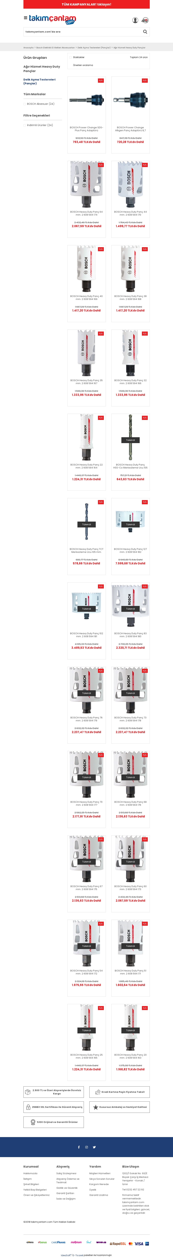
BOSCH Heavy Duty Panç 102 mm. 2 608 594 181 (86, 635)
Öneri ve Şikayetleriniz (36, 1195)
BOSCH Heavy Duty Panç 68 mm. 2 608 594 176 (130, 803)
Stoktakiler (78, 57)
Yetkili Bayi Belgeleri (35, 1189)
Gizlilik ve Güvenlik (67, 1188)
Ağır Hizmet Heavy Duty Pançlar (129, 47)
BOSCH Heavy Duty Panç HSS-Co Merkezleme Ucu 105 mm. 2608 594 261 (130, 466)
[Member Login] (135, 20)
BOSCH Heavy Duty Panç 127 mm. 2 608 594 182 (130, 551)
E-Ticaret (78, 1255)
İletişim (27, 1179)
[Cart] (145, 20)
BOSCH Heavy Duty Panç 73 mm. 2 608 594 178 (130, 719)
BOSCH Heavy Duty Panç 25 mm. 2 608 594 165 (86, 1056)
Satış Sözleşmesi (66, 1173)
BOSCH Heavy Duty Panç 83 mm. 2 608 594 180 (130, 635)
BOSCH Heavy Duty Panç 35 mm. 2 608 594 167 (86, 382)
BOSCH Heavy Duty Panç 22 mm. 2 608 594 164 (86, 466)
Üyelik (92, 1189)
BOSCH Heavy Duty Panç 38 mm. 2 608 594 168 (130, 298)
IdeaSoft (66, 1255)
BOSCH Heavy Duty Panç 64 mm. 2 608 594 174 (86, 213)
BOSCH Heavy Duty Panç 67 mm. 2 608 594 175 (86, 888)
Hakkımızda (30, 1173)
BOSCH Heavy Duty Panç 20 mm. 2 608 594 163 (130, 1056)
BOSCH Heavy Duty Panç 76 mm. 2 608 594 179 (86, 719)
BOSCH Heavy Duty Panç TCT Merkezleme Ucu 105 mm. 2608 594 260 (86, 551)
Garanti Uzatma (98, 1195)
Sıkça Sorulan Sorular (102, 1179)
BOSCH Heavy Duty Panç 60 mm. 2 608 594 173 (130, 888)
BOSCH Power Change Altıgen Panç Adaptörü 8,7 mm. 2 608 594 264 (130, 129)
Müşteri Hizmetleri (99, 1173)
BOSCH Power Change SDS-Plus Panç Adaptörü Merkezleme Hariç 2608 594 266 (86, 129)
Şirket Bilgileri (31, 1184)
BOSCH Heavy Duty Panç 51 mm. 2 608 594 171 (130, 972)
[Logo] (52, 20)
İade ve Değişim (66, 1198)
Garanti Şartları (65, 1193)
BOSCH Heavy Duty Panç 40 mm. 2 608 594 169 (86, 298)
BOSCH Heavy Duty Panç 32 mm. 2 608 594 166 (130, 382)
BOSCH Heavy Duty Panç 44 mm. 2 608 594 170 (130, 213)
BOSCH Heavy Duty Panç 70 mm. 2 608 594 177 (86, 803)
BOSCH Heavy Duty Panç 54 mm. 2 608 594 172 (86, 972)
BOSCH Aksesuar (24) (41, 104)
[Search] (86, 31)
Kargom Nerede (99, 1184)
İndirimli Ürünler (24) (40, 125)
